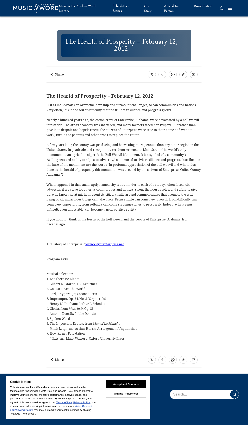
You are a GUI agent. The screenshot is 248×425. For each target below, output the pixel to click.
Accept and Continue (126, 384)
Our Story (148, 9)
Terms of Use (64, 402)
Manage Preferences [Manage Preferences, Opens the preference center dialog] (126, 393)
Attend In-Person (171, 9)
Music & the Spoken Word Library (77, 9)
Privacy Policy (81, 402)
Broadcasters (203, 6)
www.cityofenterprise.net (104, 244)
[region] (78, 397)
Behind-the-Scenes (121, 9)
